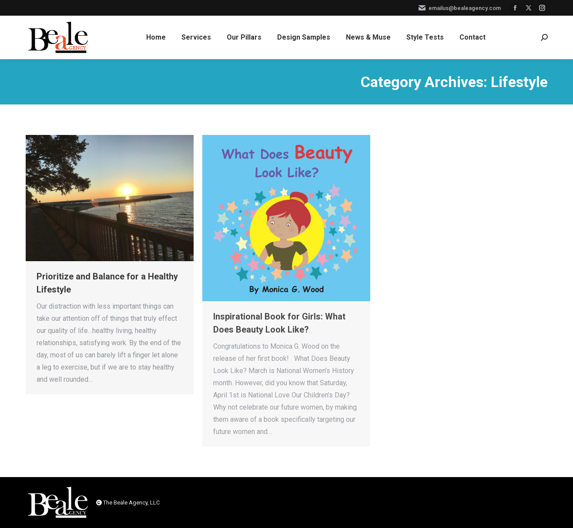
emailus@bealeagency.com (459, 8)
